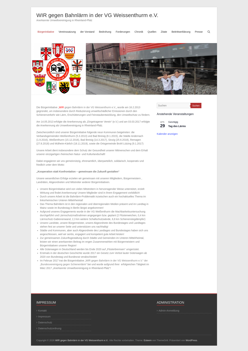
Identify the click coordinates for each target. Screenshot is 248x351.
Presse (199, 31)
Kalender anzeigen (167, 133)
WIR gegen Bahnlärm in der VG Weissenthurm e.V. (97, 15)
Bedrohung (105, 31)
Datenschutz (45, 322)
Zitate (164, 31)
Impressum (44, 316)
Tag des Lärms (177, 126)
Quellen (152, 31)
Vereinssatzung (67, 31)
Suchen (196, 105)
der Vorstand (87, 31)
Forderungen (123, 31)
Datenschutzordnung (49, 328)
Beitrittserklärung (180, 31)
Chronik (139, 31)
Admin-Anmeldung (169, 310)
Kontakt (42, 310)
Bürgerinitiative (45, 31)
